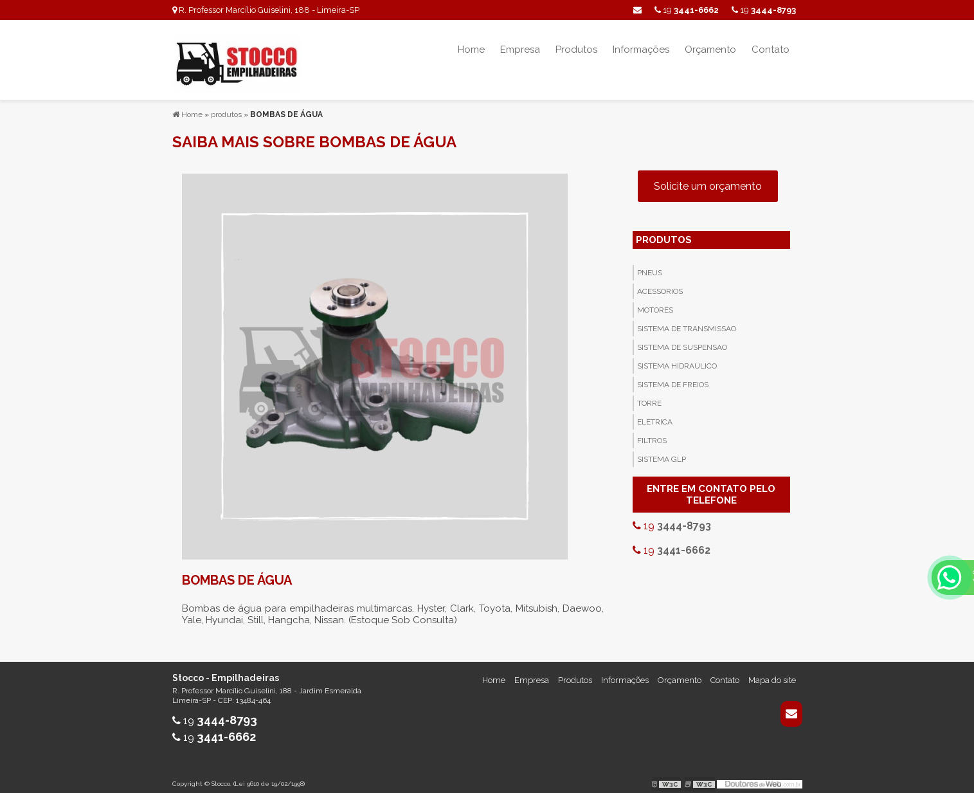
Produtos (576, 49)
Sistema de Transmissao (686, 321)
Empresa (520, 49)
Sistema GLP (661, 452)
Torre (649, 396)
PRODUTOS (664, 233)
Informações (641, 49)
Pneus (649, 265)
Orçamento (710, 49)
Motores (655, 302)
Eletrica (654, 414)
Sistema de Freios (672, 377)
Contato (770, 49)
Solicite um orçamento (708, 179)
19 (764, 10)
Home (471, 49)
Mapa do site (772, 673)
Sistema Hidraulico (677, 358)
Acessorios (660, 284)
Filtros (652, 433)
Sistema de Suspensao (682, 340)
